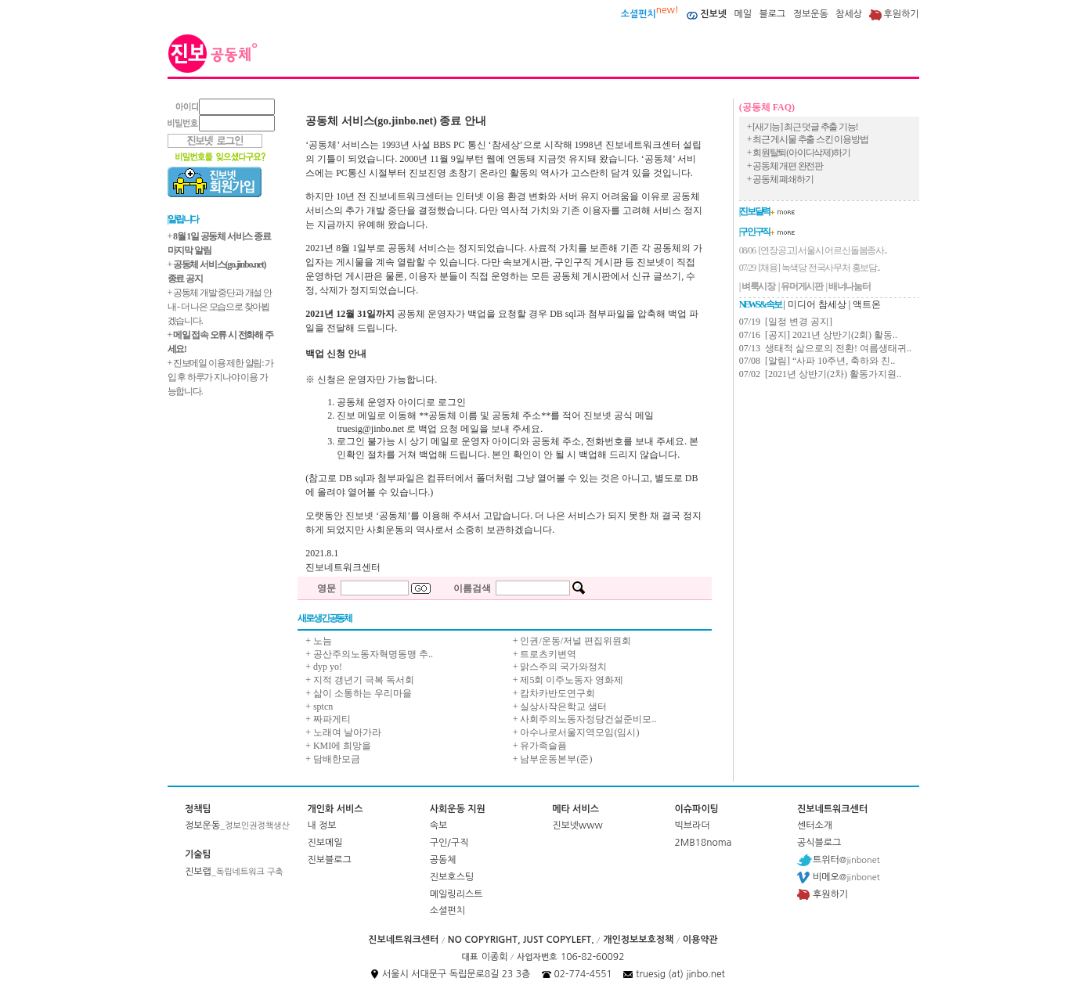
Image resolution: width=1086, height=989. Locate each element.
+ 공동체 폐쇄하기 (780, 179)
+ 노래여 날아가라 (343, 732)
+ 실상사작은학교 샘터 (560, 706)
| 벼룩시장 (757, 286)
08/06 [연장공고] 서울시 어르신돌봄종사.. (813, 250)
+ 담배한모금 (332, 758)
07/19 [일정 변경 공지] (785, 321)
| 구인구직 (754, 231)
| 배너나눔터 (848, 286)
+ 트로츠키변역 (545, 654)
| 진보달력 (754, 211)
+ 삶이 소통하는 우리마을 (358, 693)
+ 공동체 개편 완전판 (785, 165)
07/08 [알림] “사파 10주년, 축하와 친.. (817, 360)
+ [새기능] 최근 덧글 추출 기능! (802, 126)
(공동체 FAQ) (767, 107)
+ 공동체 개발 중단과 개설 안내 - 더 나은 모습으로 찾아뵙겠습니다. (220, 306)
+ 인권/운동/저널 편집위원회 (572, 640)
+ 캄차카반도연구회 (554, 693)
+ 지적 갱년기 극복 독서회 (359, 679)
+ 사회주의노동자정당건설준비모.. (585, 719)
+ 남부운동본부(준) (553, 758)
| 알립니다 (183, 219)
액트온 (867, 304)
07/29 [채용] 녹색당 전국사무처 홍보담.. (809, 267)
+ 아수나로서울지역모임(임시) (576, 732)
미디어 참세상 (817, 304)
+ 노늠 (318, 640)
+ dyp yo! (323, 666)
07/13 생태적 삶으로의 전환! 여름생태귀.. (825, 348)
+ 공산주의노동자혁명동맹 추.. (369, 654)
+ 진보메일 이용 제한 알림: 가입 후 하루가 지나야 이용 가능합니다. (221, 377)
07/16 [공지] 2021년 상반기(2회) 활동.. (818, 334)
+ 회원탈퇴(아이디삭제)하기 (798, 152)
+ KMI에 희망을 (338, 745)
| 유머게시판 (800, 286)
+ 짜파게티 (328, 719)
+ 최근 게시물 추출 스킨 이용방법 (807, 139)
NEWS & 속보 (760, 304)
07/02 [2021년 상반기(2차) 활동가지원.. (820, 374)
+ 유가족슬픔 (540, 745)
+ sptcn (319, 706)
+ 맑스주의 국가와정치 (560, 666)
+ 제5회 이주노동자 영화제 (568, 679)
